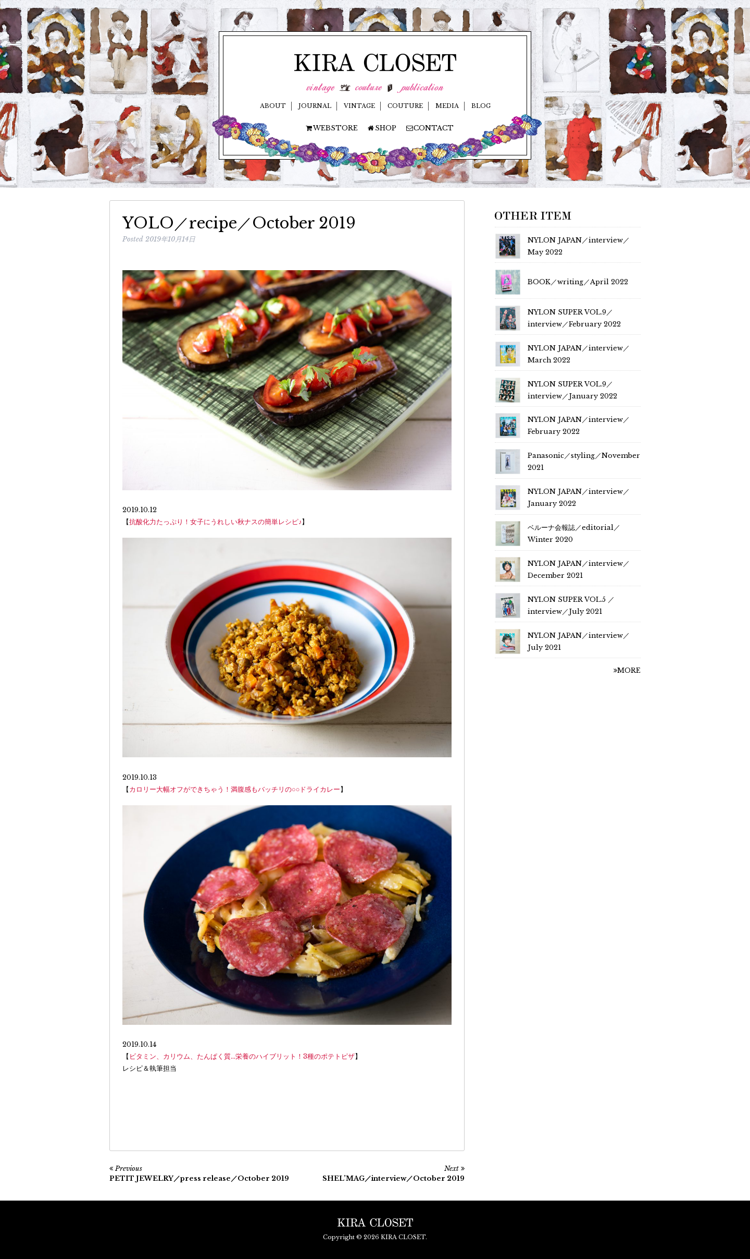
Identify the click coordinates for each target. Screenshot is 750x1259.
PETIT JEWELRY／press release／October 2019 (199, 1178)
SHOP (381, 128)
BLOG (481, 106)
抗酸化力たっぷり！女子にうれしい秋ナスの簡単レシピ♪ (215, 522)
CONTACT (429, 128)
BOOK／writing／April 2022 (578, 282)
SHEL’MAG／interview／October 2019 (393, 1178)
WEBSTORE (331, 128)
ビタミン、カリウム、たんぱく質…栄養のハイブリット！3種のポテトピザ (242, 1056)
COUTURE (405, 106)
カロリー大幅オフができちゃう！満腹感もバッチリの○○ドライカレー (234, 789)
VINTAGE (359, 106)
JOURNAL (314, 106)
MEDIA (447, 106)
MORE (627, 670)
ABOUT (273, 106)
